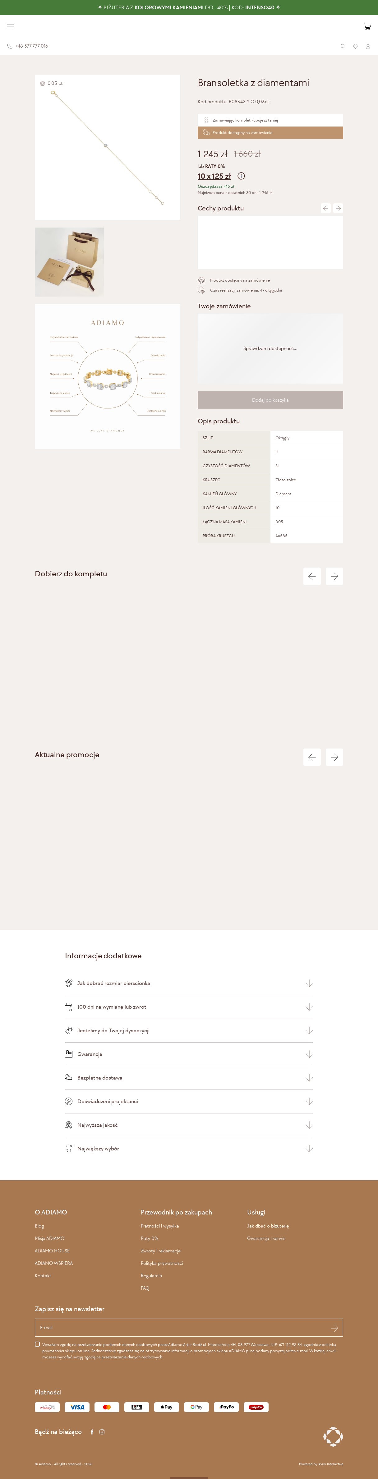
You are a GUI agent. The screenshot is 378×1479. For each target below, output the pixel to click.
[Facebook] (92, 1432)
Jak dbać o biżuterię (268, 1226)
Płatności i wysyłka (160, 1226)
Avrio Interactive (330, 1464)
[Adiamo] (189, 26)
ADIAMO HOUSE (52, 1251)
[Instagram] (101, 1432)
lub (270, 172)
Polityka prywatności (162, 1263)
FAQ (145, 1288)
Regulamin (151, 1276)
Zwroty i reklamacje (161, 1251)
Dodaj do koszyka (270, 400)
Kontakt (43, 1276)
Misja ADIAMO (49, 1238)
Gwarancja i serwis (266, 1238)
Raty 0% (149, 1238)
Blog (39, 1226)
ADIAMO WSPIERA (54, 1263)
